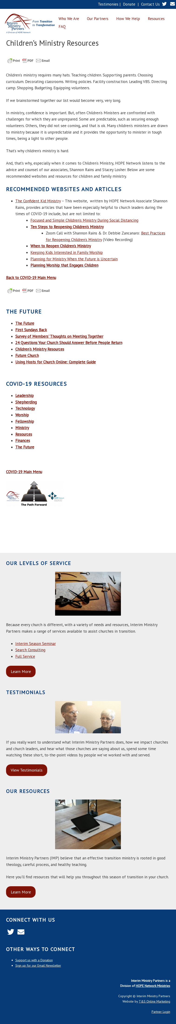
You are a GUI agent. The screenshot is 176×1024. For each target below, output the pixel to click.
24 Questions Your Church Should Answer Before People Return (68, 342)
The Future (24, 447)
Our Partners (97, 18)
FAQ (62, 26)
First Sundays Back (31, 329)
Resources (156, 18)
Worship (22, 414)
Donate (129, 4)
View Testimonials (27, 770)
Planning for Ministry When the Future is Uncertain (74, 259)
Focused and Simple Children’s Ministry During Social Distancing (84, 220)
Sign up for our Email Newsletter (38, 965)
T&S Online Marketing (154, 1001)
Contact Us (150, 4)
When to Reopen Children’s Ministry (60, 245)
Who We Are (69, 18)
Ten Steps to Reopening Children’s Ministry (67, 226)
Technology (25, 408)
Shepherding (26, 402)
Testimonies (108, 4)
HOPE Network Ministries (153, 986)
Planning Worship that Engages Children (64, 265)
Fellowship (24, 421)
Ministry (22, 427)
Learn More (21, 671)
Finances (22, 440)
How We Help (128, 18)
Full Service (25, 656)
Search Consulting (30, 649)
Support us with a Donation (34, 960)
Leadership (24, 395)
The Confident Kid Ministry (38, 200)
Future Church (27, 355)
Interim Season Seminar (35, 643)
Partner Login (161, 1012)
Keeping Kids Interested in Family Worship (66, 252)
